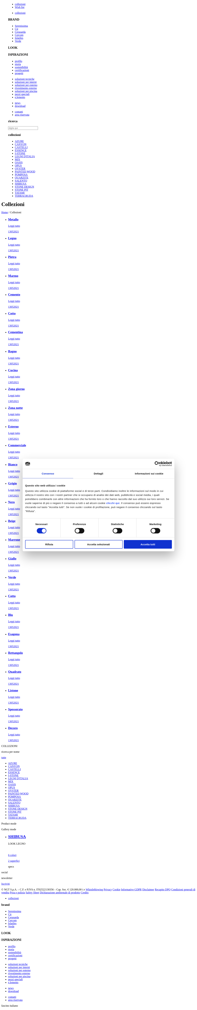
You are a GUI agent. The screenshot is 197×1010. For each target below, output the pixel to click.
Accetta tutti (147, 544)
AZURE (19, 141)
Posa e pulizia (17, 892)
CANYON (20, 144)
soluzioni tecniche (24, 79)
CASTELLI (21, 147)
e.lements (20, 97)
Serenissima (21, 25)
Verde (18, 41)
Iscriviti (5, 883)
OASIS (19, 162)
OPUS (18, 165)
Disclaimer (148, 889)
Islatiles (19, 38)
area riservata (22, 114)
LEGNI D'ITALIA (25, 156)
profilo (18, 61)
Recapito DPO (163, 889)
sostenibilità (21, 67)
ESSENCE (20, 150)
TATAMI (20, 192)
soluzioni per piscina (26, 91)
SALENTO (21, 180)
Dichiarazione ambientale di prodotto (60, 892)
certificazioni (22, 70)
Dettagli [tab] (98, 473)
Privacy (108, 889)
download (20, 106)
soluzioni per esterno (26, 85)
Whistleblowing (94, 889)
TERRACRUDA (24, 195)
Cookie (116, 889)
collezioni (20, 4)
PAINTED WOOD (25, 171)
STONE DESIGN (24, 186)
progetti (19, 73)
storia (18, 64)
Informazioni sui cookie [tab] (149, 473)
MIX (17, 159)
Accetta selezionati (98, 544)
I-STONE (20, 153)
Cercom (19, 35)
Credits (85, 892)
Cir (16, 28)
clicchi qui (113, 502)
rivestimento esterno (26, 88)
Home (4, 212)
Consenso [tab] (48, 473)
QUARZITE (21, 177)
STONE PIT (21, 189)
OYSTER (20, 168)
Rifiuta (49, 544)
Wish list (19, 7)
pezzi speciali (22, 94)
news (17, 103)
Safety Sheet (32, 892)
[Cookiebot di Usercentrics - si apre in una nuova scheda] (157, 463)
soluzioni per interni (26, 82)
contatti (19, 111)
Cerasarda (20, 32)
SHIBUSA (20, 183)
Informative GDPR (131, 889)
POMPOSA (21, 174)
